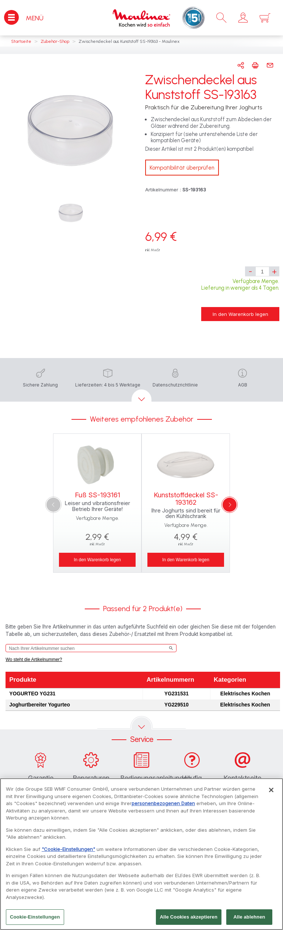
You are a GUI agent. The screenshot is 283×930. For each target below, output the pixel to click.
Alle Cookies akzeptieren (188, 920)
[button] (243, 17)
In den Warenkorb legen (240, 314)
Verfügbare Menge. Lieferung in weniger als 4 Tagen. (240, 284)
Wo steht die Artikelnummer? (34, 659)
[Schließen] (271, 793)
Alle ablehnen (249, 920)
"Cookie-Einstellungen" (68, 852)
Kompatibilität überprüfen (182, 167)
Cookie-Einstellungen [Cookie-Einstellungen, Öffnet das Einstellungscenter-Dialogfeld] (35, 920)
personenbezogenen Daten (163, 807)
